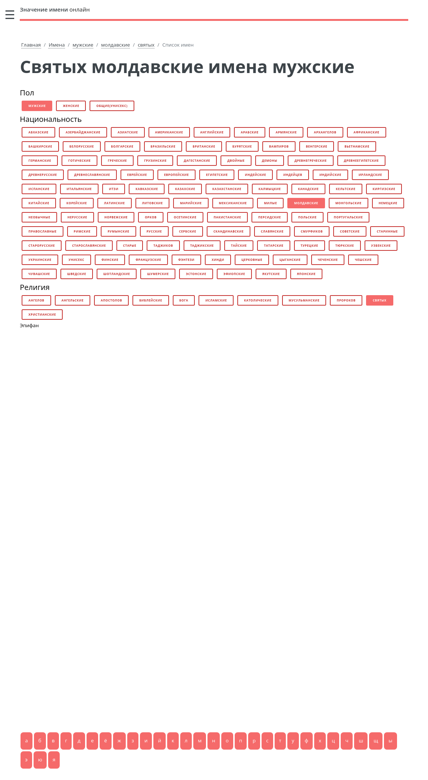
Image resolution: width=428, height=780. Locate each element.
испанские (38, 189)
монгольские (348, 203)
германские (39, 160)
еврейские (137, 175)
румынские (118, 231)
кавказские (146, 189)
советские (350, 231)
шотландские (116, 274)
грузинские (155, 160)
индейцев (292, 175)
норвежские (116, 217)
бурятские (242, 146)
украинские (39, 260)
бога (183, 300)
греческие (117, 160)
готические (79, 160)
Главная (31, 44)
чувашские (39, 274)
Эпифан (29, 325)
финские (109, 260)
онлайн (55, 9)
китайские (38, 203)
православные (42, 231)
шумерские (158, 274)
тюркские (344, 245)
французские (148, 260)
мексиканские (233, 203)
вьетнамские (356, 146)
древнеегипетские (361, 160)
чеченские (328, 260)
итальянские (79, 189)
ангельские (73, 300)
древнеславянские (92, 175)
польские (307, 217)
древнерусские (42, 175)
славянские (272, 231)
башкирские (40, 146)
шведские (76, 274)
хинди (218, 260)
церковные (251, 260)
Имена (57, 44)
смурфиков (312, 231)
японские (306, 274)
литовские (152, 203)
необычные (39, 217)
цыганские (290, 260)
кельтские (346, 189)
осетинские (185, 217)
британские (204, 146)
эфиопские (234, 274)
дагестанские (197, 160)
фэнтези (186, 260)
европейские (176, 175)
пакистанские (227, 217)
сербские (187, 231)
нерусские (77, 217)
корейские (76, 203)
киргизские (384, 189)
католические (258, 300)
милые (270, 203)
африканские (366, 132)
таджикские (202, 245)
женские (71, 106)
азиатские (128, 132)
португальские (348, 217)
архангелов (325, 132)
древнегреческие (310, 160)
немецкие (388, 203)
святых (146, 44)
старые (130, 245)
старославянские (89, 245)
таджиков (163, 245)
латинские (114, 203)
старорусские (41, 245)
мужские (83, 44)
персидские (269, 217)
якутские (271, 274)
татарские (273, 245)
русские (154, 231)
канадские (308, 189)
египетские (217, 175)
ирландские (370, 175)
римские (82, 231)
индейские (255, 175)
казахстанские (226, 189)
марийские (190, 203)
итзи (113, 189)
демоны (269, 160)
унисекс (76, 260)
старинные (387, 231)
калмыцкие (270, 189)
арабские (250, 132)
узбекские (381, 245)
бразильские (163, 146)
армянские (286, 132)
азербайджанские (83, 132)
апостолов (111, 300)
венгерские (317, 146)
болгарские (122, 146)
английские (212, 132)
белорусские (81, 146)
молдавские (115, 44)
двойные (236, 160)
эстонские (196, 274)
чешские (363, 260)
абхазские (38, 132)
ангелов (36, 300)
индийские (330, 175)
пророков (346, 300)
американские (169, 132)
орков (151, 217)
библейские (150, 300)
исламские (216, 300)
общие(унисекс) (111, 106)
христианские (42, 314)
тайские (239, 245)
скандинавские (228, 231)
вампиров (279, 146)
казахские (185, 189)
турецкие (309, 245)
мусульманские (304, 300)
